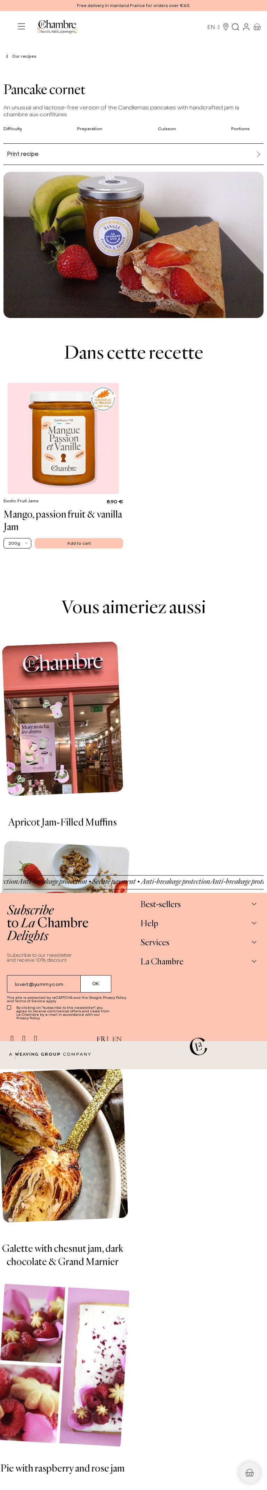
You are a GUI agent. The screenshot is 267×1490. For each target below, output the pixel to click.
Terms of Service (30, 1001)
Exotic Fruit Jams (21, 501)
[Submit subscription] (96, 984)
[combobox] (17, 543)
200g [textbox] (14, 543)
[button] (133, 5)
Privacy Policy (114, 997)
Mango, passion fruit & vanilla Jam (62, 520)
